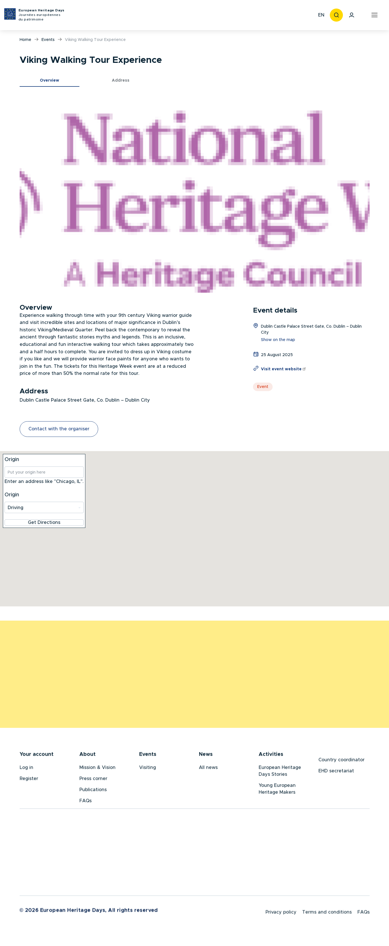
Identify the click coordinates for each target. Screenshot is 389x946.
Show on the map (278, 340)
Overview (49, 80)
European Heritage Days (41, 15)
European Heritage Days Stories (280, 772)
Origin (12, 459)
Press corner (93, 779)
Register (29, 779)
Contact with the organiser (58, 429)
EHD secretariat (336, 772)
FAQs (85, 802)
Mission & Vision (97, 768)
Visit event (283, 369)
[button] (195, 194)
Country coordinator (341, 761)
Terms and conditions (327, 914)
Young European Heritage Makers (277, 790)
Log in (26, 768)
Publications (93, 790)
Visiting (147, 768)
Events (48, 40)
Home (25, 40)
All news (208, 768)
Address (120, 80)
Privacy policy (281, 914)
